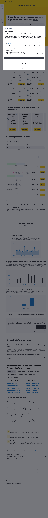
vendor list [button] (9, 43)
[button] (24, 58)
